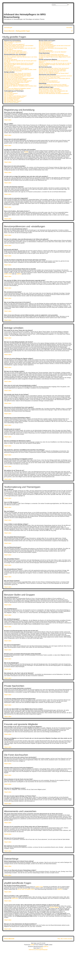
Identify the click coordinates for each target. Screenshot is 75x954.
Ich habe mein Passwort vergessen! (13, 50)
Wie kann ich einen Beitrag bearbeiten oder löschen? (17, 74)
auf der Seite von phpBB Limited (26, 889)
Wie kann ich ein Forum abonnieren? (48, 81)
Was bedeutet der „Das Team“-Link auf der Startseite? (52, 52)
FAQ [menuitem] (59, 938)
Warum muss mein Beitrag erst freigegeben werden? (17, 88)
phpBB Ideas (14, 898)
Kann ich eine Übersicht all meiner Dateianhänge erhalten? (54, 86)
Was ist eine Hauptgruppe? (46, 50)
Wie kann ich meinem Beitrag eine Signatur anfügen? (17, 76)
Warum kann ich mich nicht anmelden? (14, 47)
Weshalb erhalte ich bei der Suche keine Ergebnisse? (52, 69)
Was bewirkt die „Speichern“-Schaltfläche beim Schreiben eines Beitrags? (20, 86)
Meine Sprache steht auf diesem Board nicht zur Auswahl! (19, 63)
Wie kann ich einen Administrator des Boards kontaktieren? (54, 93)
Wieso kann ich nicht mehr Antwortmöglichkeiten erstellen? (19, 78)
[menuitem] (69, 27)
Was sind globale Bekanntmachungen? (14, 97)
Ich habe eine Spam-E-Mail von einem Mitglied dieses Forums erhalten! (54, 57)
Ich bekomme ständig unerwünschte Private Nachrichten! (53, 55)
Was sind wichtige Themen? (11, 99)
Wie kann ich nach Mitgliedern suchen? (49, 72)
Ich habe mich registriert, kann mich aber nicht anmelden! (18, 45)
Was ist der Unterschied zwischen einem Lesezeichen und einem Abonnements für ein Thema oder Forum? (55, 76)
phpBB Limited (8, 274)
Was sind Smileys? (9, 94)
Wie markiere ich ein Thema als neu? (13, 89)
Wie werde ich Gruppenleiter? (46, 47)
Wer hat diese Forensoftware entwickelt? (49, 88)
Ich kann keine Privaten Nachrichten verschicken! (51, 54)
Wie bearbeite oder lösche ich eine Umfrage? (15, 79)
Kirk (42, 948)
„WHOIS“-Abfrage (54, 907)
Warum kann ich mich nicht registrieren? (14, 44)
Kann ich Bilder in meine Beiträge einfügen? (15, 96)
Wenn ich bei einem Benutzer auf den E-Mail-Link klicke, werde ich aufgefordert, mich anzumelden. (20, 70)
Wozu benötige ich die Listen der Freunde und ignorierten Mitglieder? (53, 61)
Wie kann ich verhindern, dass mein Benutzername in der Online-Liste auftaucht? (20, 57)
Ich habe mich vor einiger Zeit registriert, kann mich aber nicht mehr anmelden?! (19, 49)
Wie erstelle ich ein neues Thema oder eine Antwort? (17, 73)
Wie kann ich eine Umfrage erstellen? (13, 77)
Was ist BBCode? (8, 92)
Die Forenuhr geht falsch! (10, 59)
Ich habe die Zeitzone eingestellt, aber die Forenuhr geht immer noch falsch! (20, 61)
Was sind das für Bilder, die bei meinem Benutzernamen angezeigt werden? (18, 65)
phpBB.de (18, 274)
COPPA (26, 152)
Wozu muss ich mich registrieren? (12, 41)
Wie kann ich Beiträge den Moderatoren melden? (16, 84)
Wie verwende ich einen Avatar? (12, 67)
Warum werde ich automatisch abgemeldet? (15, 52)
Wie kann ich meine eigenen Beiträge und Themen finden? (54, 73)
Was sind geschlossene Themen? (12, 101)
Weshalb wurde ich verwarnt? (11, 83)
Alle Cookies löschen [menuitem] (66, 938)
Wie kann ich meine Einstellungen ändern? (15, 55)
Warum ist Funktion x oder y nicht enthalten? (50, 89)
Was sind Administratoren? (45, 41)
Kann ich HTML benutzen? (11, 93)
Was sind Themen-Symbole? (11, 102)
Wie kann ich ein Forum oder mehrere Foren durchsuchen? (54, 68)
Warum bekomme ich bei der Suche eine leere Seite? (52, 70)
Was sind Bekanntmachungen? (12, 98)
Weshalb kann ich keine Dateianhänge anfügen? (16, 82)
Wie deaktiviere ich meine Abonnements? (49, 82)
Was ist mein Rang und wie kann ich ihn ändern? (16, 68)
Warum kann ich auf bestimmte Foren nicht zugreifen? (18, 81)
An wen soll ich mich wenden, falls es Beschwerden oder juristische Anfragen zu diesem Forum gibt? (53, 91)
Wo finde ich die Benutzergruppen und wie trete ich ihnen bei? (54, 45)
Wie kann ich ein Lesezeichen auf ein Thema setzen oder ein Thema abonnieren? (54, 79)
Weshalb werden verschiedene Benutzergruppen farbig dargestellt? (53, 49)
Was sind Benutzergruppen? (46, 44)
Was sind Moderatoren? (45, 43)
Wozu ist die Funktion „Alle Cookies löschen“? (15, 53)
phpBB (32, 944)
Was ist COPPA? (8, 43)
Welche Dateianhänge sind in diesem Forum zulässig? (53, 84)
